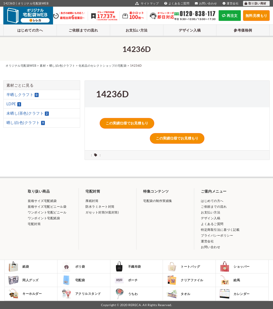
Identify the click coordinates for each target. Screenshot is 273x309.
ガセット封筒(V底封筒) (102, 212)
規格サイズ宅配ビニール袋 (47, 206)
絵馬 (229, 280)
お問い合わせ (205, 3)
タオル (178, 293)
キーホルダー (25, 293)
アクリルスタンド (81, 293)
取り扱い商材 (255, 3)
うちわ (126, 293)
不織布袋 (127, 266)
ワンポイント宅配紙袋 (44, 218)
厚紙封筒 (91, 201)
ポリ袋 (73, 266)
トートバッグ (183, 266)
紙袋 (18, 266)
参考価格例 (243, 30)
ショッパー (234, 266)
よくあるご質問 (176, 3)
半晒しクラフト (22, 94)
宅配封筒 (34, 224)
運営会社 (230, 3)
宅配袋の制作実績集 (157, 201)
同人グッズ (23, 280)
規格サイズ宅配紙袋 (42, 201)
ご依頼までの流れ (83, 30)
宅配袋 (73, 280)
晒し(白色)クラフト (25, 122)
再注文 (230, 15)
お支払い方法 (137, 30)
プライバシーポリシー (217, 235)
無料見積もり (256, 15)
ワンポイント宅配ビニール (47, 212)
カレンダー (234, 293)
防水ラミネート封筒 (100, 206)
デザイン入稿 (190, 30)
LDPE (13, 104)
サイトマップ (146, 3)
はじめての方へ (30, 30)
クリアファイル (184, 280)
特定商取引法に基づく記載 (220, 229)
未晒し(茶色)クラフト (27, 113)
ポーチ (126, 280)
